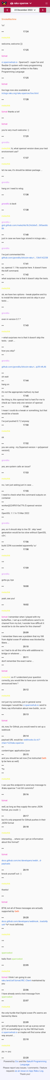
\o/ (3, 25)
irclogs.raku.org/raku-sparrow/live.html (20, 93)
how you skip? (8, 351)
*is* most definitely (25, 923)
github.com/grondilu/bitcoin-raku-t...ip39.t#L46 (24, 367)
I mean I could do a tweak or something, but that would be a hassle (24, 412)
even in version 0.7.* (11, 319)
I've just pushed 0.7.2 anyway (15, 421)
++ (3, 561)
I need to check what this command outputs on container (24, 496)
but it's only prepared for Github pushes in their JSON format (24, 821)
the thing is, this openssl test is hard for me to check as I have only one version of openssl (23, 401)
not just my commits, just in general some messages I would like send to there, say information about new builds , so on (24, 705)
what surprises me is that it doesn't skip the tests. (25, 278)
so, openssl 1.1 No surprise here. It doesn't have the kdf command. (24, 269)
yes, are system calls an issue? (16, 466)
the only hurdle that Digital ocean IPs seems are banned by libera (24, 1014)
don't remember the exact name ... (18, 661)
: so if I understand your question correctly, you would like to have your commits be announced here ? (25, 680)
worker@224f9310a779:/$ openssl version (22, 505)
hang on (5, 384)
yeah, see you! (8, 598)
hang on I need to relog (12, 188)
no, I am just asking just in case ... (17, 485)
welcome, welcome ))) (12, 44)
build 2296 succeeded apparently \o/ (19, 545)
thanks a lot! (11, 111)
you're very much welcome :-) (15, 130)
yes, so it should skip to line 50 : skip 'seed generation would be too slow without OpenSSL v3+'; (24, 532)
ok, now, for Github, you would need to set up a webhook (23, 728)
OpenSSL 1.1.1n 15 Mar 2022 (15, 513)
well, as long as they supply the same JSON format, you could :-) (22, 808)
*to (3, 769)
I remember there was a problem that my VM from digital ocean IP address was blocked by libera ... (23, 639)
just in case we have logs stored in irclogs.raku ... (25, 238)
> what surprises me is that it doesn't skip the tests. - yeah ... (23, 339)
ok (3, 437)
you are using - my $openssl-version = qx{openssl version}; (25, 449)
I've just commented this (25, 256)
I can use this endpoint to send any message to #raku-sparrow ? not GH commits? (24, 786)
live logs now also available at (20, 92)
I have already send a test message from (21, 995)
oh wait (5, 376)
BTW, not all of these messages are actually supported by (22, 910)
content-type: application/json (16, 750)
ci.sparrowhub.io (9, 62)
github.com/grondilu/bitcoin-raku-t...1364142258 (25, 257)
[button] (46, 3)
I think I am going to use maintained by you (23, 980)
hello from (12, 959)
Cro (16, 1061)
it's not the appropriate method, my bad (20, 392)
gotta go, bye (8, 580)
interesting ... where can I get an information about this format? (22, 840)
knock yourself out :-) (11, 873)
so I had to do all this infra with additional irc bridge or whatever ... (22, 652)
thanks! (5, 889)
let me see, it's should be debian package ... (22, 170)
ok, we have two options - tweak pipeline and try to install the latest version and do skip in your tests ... (24, 297)
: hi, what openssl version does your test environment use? (25, 150)
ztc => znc (6, 1051)
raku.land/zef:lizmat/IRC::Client (16, 980)
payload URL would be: (21, 741)
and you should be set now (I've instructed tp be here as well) (24, 760)
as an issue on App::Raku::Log (29, 1071)
